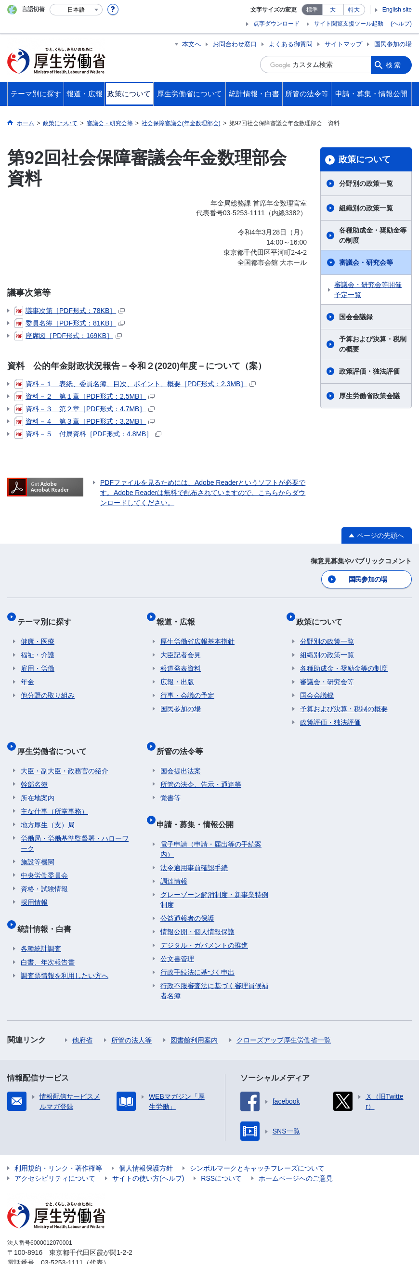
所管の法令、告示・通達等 (200, 766)
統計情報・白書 (48, 907)
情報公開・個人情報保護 (197, 906)
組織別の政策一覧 (366, 208)
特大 (354, 9)
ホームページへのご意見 (296, 1153)
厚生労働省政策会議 (369, 396)
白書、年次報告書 (48, 936)
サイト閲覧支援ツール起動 (348, 23)
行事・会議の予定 (187, 686)
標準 (312, 9)
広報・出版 (177, 672)
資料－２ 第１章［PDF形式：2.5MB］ (84, 396)
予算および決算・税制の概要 (372, 344)
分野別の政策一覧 (366, 183)
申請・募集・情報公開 (198, 802)
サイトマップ (343, 44)
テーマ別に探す (48, 616)
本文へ (191, 44)
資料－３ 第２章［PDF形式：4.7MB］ (84, 409)
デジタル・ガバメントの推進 (204, 920)
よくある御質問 (291, 44)
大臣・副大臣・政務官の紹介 (64, 753)
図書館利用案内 (194, 1014)
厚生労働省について (55, 737)
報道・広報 (179, 616)
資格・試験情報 (44, 871)
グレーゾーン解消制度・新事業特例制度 (214, 874)
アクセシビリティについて (54, 1153)
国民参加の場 (393, 44)
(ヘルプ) (401, 23)
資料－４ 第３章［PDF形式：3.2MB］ (84, 421)
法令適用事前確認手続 (194, 842)
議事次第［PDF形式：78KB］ (69, 310)
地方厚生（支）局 (48, 807)
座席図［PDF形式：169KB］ (68, 335)
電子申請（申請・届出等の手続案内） (211, 824)
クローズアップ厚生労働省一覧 (283, 1014)
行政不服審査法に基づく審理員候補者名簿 (214, 965)
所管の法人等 (131, 1014)
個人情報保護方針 (146, 1143)
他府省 (82, 1014)
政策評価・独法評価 (369, 371)
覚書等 (170, 780)
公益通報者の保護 (187, 893)
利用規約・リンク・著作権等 (58, 1143)
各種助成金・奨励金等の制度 (372, 235)
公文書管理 (177, 933)
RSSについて (221, 1153)
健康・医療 (37, 632)
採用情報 (34, 884)
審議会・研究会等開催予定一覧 (368, 290)
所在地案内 (37, 780)
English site (397, 9)
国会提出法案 (180, 753)
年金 (27, 672)
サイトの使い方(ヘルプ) (148, 1153)
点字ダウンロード (276, 23)
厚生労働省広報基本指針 (197, 632)
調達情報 (173, 856)
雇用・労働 (37, 659)
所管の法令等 (183, 737)
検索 (394, 64)
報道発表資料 (180, 659)
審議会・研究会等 (366, 262)
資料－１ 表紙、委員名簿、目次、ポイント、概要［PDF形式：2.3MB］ (135, 384)
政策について (365, 159)
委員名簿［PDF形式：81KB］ (69, 323)
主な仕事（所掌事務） (54, 793)
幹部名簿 (34, 766)
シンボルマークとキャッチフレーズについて (257, 1143)
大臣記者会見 (180, 645)
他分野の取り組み (48, 686)
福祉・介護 (37, 645)
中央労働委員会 (44, 857)
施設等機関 (37, 844)
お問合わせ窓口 (235, 44)
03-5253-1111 (62, 1237)
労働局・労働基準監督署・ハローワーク (75, 825)
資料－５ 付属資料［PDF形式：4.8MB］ (87, 434)
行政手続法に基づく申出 (197, 947)
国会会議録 (356, 317)
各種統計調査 (41, 923)
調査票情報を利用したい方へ (64, 950)
